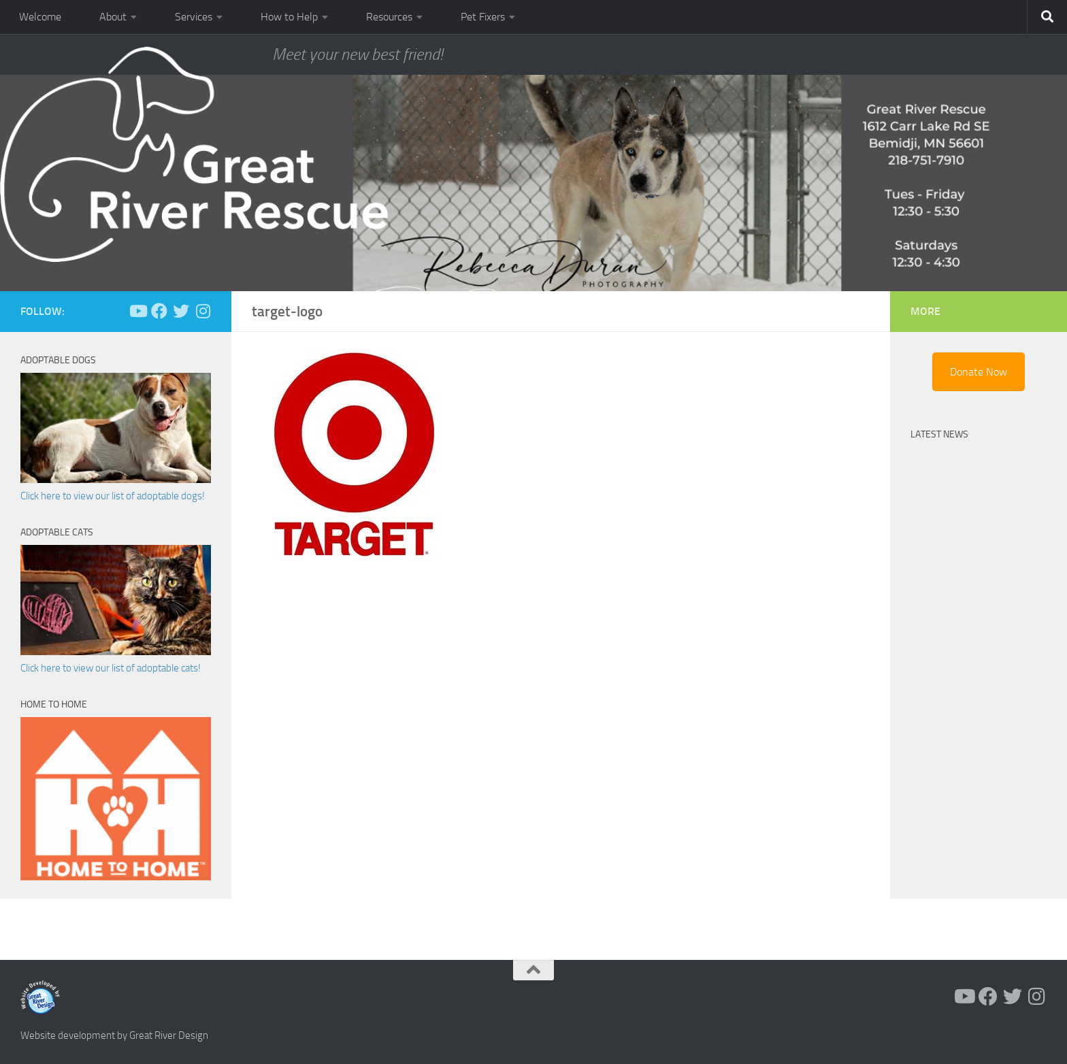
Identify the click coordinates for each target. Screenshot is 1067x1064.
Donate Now (978, 371)
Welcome (40, 16)
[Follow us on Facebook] (159, 311)
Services (193, 16)
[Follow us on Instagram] (203, 311)
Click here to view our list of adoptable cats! (110, 668)
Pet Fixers (483, 16)
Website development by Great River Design (114, 1035)
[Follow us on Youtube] (137, 311)
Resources (389, 16)
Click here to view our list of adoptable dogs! (112, 496)
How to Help (289, 16)
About (113, 16)
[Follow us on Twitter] (181, 311)
